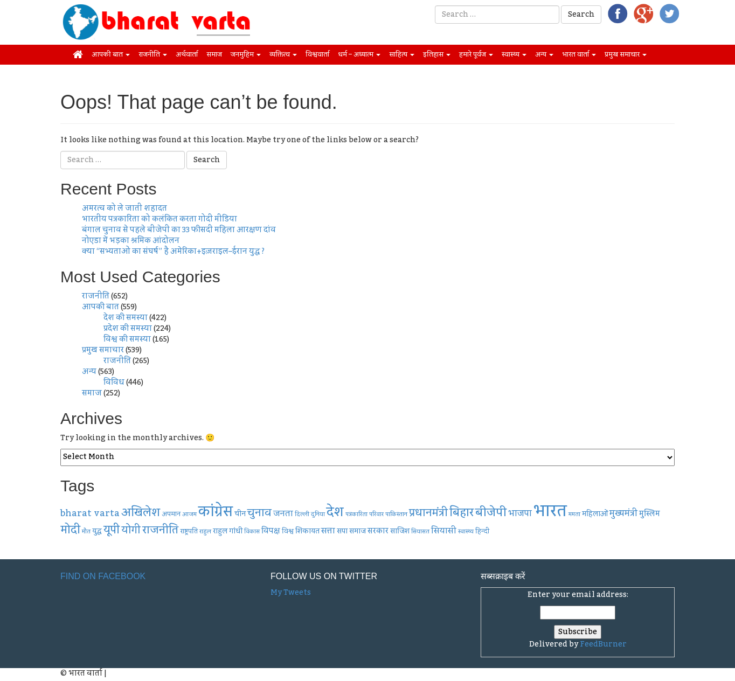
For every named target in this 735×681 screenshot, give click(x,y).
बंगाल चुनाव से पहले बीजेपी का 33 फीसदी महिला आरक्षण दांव (179, 230)
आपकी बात (111, 54)
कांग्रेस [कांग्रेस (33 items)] (215, 512)
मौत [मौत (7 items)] (86, 531)
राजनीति (152, 54)
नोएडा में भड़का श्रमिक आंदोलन (130, 240)
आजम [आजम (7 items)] (189, 514)
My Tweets (291, 592)
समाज (214, 54)
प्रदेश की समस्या (127, 328)
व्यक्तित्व (283, 54)
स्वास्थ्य (514, 54)
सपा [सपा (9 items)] (342, 531)
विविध (113, 382)
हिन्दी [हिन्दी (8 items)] (482, 531)
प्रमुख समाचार (626, 54)
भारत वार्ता (579, 54)
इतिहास (436, 54)
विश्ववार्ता (317, 54)
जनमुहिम (246, 54)
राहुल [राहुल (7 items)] (205, 531)
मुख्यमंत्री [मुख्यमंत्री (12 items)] (623, 513)
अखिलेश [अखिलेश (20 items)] (140, 513)
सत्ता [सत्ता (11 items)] (328, 531)
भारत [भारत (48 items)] (550, 511)
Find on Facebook (102, 576)
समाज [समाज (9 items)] (357, 531)
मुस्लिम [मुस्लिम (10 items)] (649, 514)
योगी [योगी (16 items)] (131, 530)
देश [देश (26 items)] (335, 512)
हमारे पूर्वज (476, 54)
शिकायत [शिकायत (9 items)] (307, 531)
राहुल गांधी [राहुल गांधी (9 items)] (227, 531)
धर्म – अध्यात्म (359, 54)
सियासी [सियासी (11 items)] (443, 531)
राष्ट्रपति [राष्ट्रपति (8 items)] (189, 531)
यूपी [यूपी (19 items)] (111, 530)
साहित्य (401, 54)
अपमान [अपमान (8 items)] (171, 514)
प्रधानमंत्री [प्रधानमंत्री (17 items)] (428, 513)
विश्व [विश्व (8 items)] (288, 531)
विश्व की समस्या (127, 339)
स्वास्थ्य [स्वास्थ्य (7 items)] (466, 531)
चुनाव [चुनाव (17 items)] (259, 513)
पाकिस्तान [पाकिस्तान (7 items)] (396, 514)
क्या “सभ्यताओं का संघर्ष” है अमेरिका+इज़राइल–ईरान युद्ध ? (173, 251)
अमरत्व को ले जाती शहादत (124, 208)
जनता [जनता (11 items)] (283, 513)
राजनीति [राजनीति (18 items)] (160, 530)
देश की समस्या (125, 317)
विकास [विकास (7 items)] (252, 531)
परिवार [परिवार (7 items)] (376, 514)
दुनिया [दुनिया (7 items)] (318, 514)
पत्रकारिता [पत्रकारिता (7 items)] (356, 514)
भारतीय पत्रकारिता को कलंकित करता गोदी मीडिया (159, 219)
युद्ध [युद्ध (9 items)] (97, 531)
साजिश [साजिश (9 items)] (400, 531)
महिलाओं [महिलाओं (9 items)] (595, 514)
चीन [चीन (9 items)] (240, 514)
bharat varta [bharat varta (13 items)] (90, 513)
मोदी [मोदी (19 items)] (70, 530)
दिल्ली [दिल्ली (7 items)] (302, 514)
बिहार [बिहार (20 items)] (461, 513)
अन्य (544, 54)
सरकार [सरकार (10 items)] (378, 531)
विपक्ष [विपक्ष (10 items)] (270, 531)
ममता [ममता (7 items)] (574, 514)
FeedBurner (603, 644)
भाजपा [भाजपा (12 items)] (520, 513)
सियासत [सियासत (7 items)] (420, 531)
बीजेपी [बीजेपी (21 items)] (491, 512)
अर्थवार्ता (187, 54)
